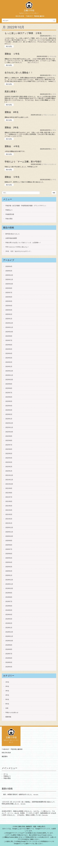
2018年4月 (8, 667)
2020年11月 (9, 532)
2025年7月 (8, 292)
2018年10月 (9, 640)
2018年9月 (8, 645)
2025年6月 (8, 297)
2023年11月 (9, 375)
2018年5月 (8, 662)
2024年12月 (9, 323)
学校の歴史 (9, 218)
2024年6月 (8, 345)
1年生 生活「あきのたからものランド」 (18, 251)
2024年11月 (9, 327)
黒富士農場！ (11, 91)
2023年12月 (9, 371)
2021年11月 (9, 479)
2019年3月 (8, 619)
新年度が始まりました (12, 234)
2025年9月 (8, 288)
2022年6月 (8, 449)
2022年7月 (8, 445)
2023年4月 (8, 405)
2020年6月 (8, 553)
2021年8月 (8, 492)
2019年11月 (9, 584)
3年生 (54, 75)
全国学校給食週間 (11, 238)
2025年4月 (8, 305)
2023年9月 (8, 384)
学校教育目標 (9, 214)
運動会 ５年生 (12, 177)
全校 (54, 56)
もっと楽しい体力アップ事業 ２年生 (23, 33)
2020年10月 (9, 536)
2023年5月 (8, 401)
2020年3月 (8, 566)
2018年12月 (9, 632)
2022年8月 (8, 440)
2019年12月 (9, 579)
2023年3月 (8, 410)
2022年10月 (9, 432)
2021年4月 (8, 510)
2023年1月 (8, 418)
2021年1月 (8, 523)
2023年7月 (8, 392)
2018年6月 (8, 658)
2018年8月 (8, 649)
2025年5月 (8, 301)
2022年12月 (9, 423)
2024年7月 (8, 340)
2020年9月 (8, 540)
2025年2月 (8, 314)
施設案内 (4, 756)
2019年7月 (8, 601)
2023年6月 (8, 397)
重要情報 (8, 717)
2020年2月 (8, 571)
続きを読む (9, 46)
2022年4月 (8, 458)
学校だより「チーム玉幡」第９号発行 (23, 161)
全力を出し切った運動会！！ (19, 72)
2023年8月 (8, 388)
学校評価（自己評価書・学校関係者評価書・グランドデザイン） (26, 205)
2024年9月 (8, 336)
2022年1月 (8, 471)
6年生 (7, 704)
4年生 (54, 149)
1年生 (51, 56)
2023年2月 (8, 414)
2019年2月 (8, 623)
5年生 (54, 179)
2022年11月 (9, 427)
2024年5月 (8, 349)
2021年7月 (8, 497)
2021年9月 (8, 488)
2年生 (54, 36)
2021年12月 (9, 475)
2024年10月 (9, 331)
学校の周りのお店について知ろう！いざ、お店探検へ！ (23, 242)
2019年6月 (8, 606)
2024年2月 (8, 362)
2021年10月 (9, 484)
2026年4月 (8, 266)
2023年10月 (9, 379)
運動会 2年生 (12, 127)
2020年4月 (8, 562)
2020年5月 (8, 558)
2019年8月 (8, 597)
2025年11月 (9, 279)
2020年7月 (8, 549)
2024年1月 (8, 366)
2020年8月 (8, 545)
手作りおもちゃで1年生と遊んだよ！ (17, 247)
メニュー (5, 20)
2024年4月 (8, 353)
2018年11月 (9, 636)
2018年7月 (8, 653)
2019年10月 (9, 588)
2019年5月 (8, 610)
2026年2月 (8, 271)
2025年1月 (8, 318)
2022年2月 (8, 466)
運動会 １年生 (12, 54)
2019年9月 (8, 593)
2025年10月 (9, 284)
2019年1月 (8, 627)
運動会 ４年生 (12, 146)
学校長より (9, 210)
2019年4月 (8, 614)
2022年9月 (8, 436)
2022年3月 (8, 462)
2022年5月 (8, 453)
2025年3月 (8, 310)
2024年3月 (8, 358)
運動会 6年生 (12, 112)
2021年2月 (8, 519)
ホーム (6, 774)
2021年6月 (8, 501)
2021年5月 (8, 506)
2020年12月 (9, 527)
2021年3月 (8, 514)
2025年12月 (9, 275)
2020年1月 (8, 575)
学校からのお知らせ (49, 115)
